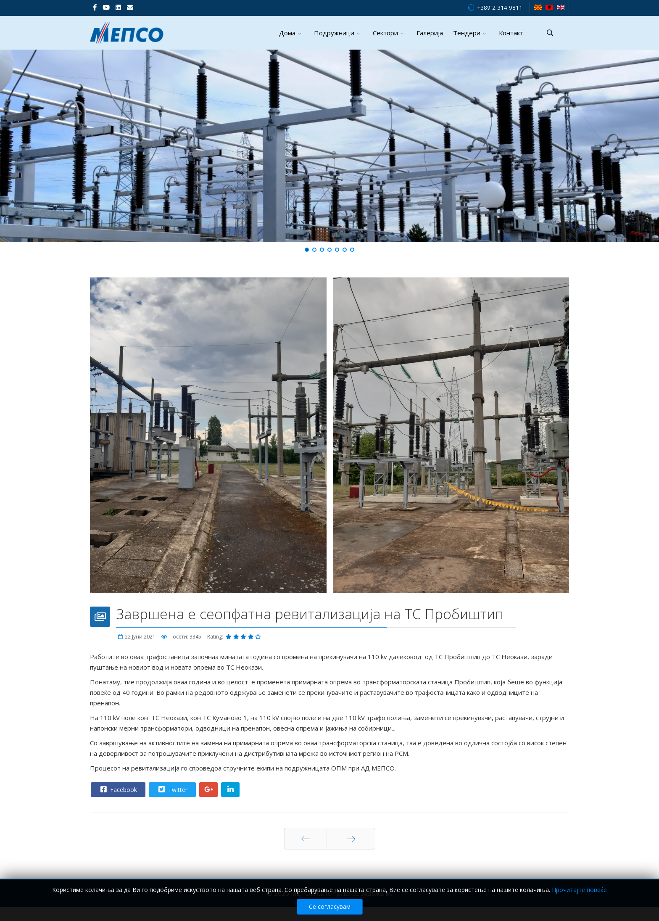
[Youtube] (106, 7)
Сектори (385, 33)
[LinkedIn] (118, 7)
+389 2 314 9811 (499, 7)
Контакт (511, 33)
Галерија (429, 33)
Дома (287, 33)
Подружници (334, 33)
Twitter (171, 789)
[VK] (130, 7)
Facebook (117, 789)
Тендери (466, 33)
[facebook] (95, 7)
